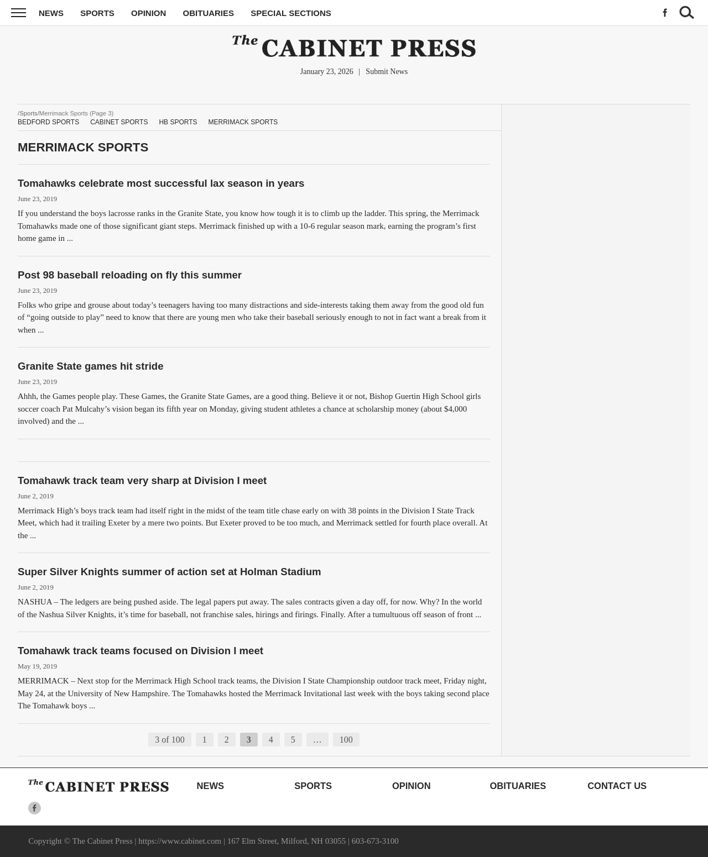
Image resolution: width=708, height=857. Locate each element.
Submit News (387, 71)
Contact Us (617, 786)
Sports (97, 13)
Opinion (148, 13)
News (51, 13)
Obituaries (209, 13)
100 (346, 739)
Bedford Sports (48, 122)
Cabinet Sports (119, 122)
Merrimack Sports (243, 122)
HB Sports (178, 122)
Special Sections (291, 13)
